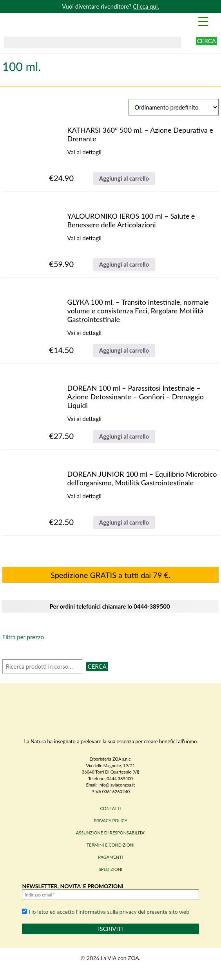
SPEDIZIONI (110, 869)
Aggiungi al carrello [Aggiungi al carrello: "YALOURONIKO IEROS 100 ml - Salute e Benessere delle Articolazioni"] (124, 264)
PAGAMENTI (110, 857)
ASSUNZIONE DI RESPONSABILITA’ (110, 832)
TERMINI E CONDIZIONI (110, 844)
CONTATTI (110, 808)
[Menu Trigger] (203, 21)
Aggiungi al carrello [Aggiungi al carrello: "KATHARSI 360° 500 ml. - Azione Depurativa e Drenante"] (124, 178)
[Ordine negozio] (174, 107)
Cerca (206, 40)
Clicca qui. (146, 6)
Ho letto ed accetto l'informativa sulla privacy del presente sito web (105, 911)
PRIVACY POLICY (110, 820)
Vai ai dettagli (84, 151)
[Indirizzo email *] (110, 894)
